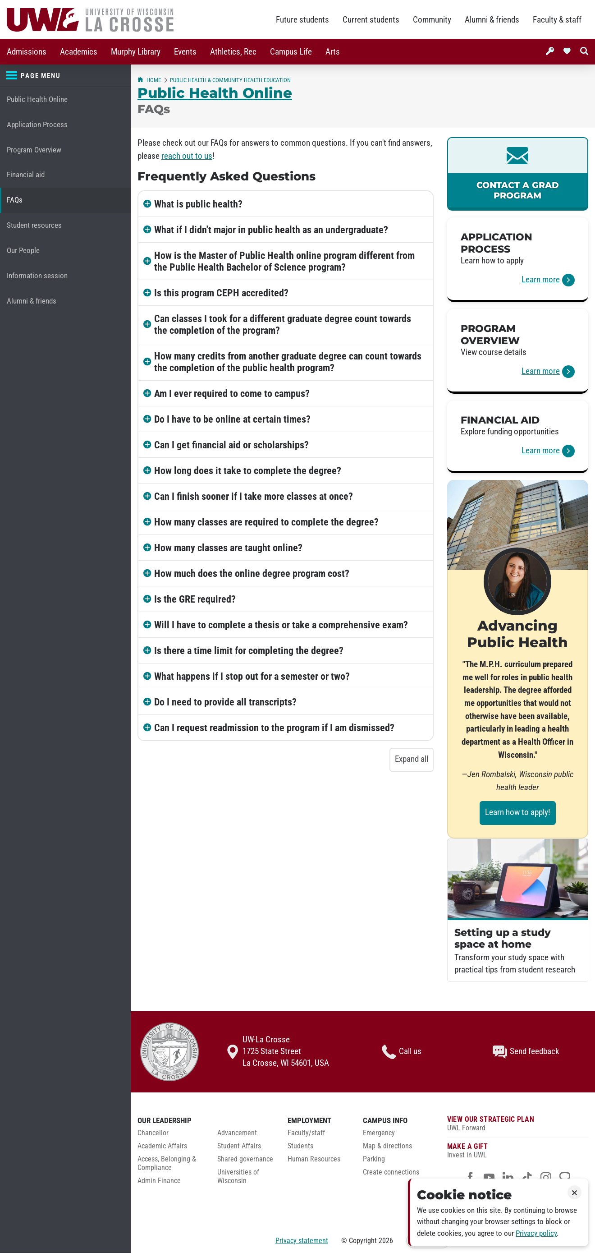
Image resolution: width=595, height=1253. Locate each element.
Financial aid (26, 174)
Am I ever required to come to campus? (232, 393)
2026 (386, 1240)
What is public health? (198, 204)
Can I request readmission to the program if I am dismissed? (274, 727)
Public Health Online (37, 99)
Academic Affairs (162, 1146)
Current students (371, 20)
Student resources (34, 225)
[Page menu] (65, 75)
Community (432, 20)
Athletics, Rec (233, 52)
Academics (78, 52)
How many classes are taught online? (228, 547)
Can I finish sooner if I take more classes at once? (253, 496)
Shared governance (245, 1159)
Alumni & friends (492, 20)
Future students (302, 20)
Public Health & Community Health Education (230, 80)
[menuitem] (26, 51)
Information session (37, 276)
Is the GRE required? (195, 599)
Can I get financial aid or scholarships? (231, 445)
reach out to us (186, 156)
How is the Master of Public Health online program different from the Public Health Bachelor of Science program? (284, 261)
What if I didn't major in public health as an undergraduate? (271, 229)
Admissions (26, 52)
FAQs (15, 200)
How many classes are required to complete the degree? (266, 522)
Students (300, 1146)
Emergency (379, 1133)
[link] (517, 174)
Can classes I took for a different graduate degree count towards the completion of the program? (282, 324)
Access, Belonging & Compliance (166, 1163)
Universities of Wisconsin (238, 1176)
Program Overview (34, 150)
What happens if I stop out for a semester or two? (252, 676)
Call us (401, 1052)
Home (149, 80)
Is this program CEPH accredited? (221, 293)
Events (185, 52)
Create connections (391, 1172)
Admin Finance (159, 1181)
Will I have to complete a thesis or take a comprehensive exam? (281, 625)
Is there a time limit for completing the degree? (248, 650)
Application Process (37, 124)
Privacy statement (301, 1240)
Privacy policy (536, 1233)
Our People (23, 250)
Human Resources (314, 1159)
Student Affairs (239, 1146)
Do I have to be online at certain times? (232, 419)
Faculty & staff (557, 20)
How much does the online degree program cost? (251, 573)
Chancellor (153, 1133)
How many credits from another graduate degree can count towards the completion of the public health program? (287, 361)
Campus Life (291, 52)
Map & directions (387, 1146)
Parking (374, 1159)
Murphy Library (135, 52)
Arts (332, 52)
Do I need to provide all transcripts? (225, 702)
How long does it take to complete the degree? (247, 470)
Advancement (237, 1133)
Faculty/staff (306, 1133)
